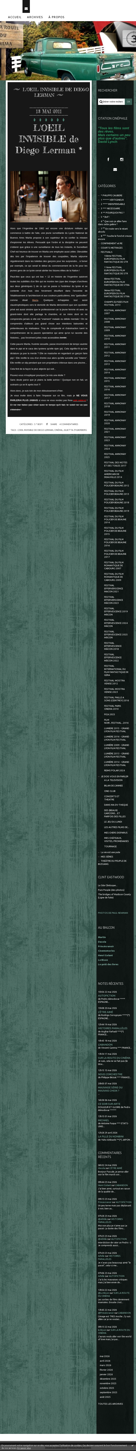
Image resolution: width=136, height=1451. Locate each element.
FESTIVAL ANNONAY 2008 (115, 321)
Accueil (15, 17)
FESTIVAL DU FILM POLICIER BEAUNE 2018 (116, 501)
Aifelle (101, 1256)
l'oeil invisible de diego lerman (35, 430)
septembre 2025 (108, 1393)
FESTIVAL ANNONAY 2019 (115, 414)
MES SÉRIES (107, 857)
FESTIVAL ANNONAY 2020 (115, 422)
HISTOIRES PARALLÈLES (112, 1028)
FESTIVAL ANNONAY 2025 (115, 456)
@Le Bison (103, 1293)
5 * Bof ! (38, 425)
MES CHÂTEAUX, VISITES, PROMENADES (116, 840)
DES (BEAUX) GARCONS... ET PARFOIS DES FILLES (115, 813)
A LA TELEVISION (113, 781)
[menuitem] (15, 17)
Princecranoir (105, 1202)
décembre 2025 (108, 1379)
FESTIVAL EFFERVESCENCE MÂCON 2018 (113, 646)
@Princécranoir (106, 1313)
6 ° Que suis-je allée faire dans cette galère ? (112, 223)
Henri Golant (105, 956)
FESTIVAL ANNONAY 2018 (115, 405)
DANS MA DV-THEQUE (116, 805)
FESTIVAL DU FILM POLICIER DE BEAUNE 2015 (115, 531)
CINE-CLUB (109, 791)
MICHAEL (103, 1120)
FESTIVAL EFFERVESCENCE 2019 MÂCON (116, 612)
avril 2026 (105, 1361)
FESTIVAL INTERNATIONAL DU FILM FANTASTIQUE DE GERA (116, 671)
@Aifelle (102, 1219)
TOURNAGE (110, 847)
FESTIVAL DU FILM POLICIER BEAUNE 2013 (116, 493)
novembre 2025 (108, 1384)
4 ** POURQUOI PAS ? (112, 213)
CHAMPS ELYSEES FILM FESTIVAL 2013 (116, 304)
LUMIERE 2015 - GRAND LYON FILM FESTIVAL (116, 730)
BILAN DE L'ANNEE (113, 786)
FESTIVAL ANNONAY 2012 (115, 355)
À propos (56, 17)
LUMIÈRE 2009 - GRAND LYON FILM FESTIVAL (116, 747)
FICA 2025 (109, 715)
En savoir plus (24, 1448)
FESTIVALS (106, 252)
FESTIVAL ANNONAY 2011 (115, 346)
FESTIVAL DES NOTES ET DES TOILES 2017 (115, 465)
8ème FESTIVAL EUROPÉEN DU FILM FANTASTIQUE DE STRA (116, 282)
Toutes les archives (110, 1404)
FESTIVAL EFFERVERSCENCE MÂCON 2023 (113, 600)
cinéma (58, 430)
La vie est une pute (110, 853)
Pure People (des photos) (111, 890)
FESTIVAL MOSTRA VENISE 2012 (114, 682)
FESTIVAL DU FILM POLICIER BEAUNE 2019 (116, 510)
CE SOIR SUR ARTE (109, 1104)
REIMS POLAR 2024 (114, 771)
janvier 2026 (106, 1375)
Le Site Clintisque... (107, 886)
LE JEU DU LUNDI (113, 822)
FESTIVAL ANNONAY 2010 (115, 338)
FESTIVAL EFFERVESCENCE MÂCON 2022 (113, 658)
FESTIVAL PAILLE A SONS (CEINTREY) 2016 (116, 699)
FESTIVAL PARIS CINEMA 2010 (112, 708)
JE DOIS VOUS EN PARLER (114, 777)
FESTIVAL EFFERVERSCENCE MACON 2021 (113, 589)
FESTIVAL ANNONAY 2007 (115, 312)
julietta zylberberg (75, 430)
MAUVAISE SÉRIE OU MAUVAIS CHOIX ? (110, 1089)
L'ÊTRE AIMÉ (105, 1012)
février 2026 (106, 1370)
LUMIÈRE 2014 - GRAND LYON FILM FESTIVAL (116, 764)
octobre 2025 (107, 1388)
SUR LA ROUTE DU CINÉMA (114, 1058)
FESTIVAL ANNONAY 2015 (115, 380)
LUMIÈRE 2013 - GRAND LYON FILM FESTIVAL (116, 756)
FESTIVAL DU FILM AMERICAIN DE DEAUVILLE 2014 (114, 474)
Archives (35, 17)
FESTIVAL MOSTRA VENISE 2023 (114, 691)
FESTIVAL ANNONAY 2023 (115, 439)
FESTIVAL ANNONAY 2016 (115, 388)
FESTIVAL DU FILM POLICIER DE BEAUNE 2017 (115, 554)
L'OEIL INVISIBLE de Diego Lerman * (49, 139)
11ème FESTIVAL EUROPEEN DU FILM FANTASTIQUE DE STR (116, 271)
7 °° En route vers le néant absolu (113, 231)
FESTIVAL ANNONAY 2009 (115, 329)
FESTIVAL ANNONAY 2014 (115, 371)
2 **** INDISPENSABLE (113, 204)
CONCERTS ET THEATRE (111, 798)
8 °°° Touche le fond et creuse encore (115, 238)
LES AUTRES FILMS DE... (116, 827)
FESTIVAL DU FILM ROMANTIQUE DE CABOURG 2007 (114, 566)
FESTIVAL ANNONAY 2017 (115, 397)
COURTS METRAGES (112, 248)
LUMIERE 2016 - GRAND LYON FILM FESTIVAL (116, 739)
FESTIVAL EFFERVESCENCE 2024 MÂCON (116, 623)
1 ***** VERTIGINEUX (112, 200)
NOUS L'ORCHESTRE (110, 1074)
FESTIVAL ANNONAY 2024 (115, 448)
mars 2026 (105, 1366)
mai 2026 (105, 1356)
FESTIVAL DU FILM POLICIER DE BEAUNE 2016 (115, 543)
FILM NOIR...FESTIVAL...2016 (116, 722)
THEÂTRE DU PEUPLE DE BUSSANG (112, 863)
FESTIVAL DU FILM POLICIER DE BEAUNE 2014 (115, 520)
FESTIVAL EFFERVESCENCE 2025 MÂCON (116, 635)
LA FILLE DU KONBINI (111, 1137)
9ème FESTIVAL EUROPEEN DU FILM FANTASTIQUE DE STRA (116, 294)
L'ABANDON (105, 1045)
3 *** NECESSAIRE (110, 209)
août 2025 (105, 1397)
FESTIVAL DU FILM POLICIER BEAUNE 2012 (116, 484)
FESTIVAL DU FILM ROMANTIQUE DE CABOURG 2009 (114, 577)
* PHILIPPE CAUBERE (111, 196)
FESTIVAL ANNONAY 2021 (115, 431)
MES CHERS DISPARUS (116, 833)
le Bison (102, 1330)
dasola (101, 1169)
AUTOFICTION (106, 996)
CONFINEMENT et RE (111, 244)
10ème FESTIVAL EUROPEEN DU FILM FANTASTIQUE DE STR (116, 259)
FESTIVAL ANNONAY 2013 (115, 363)
